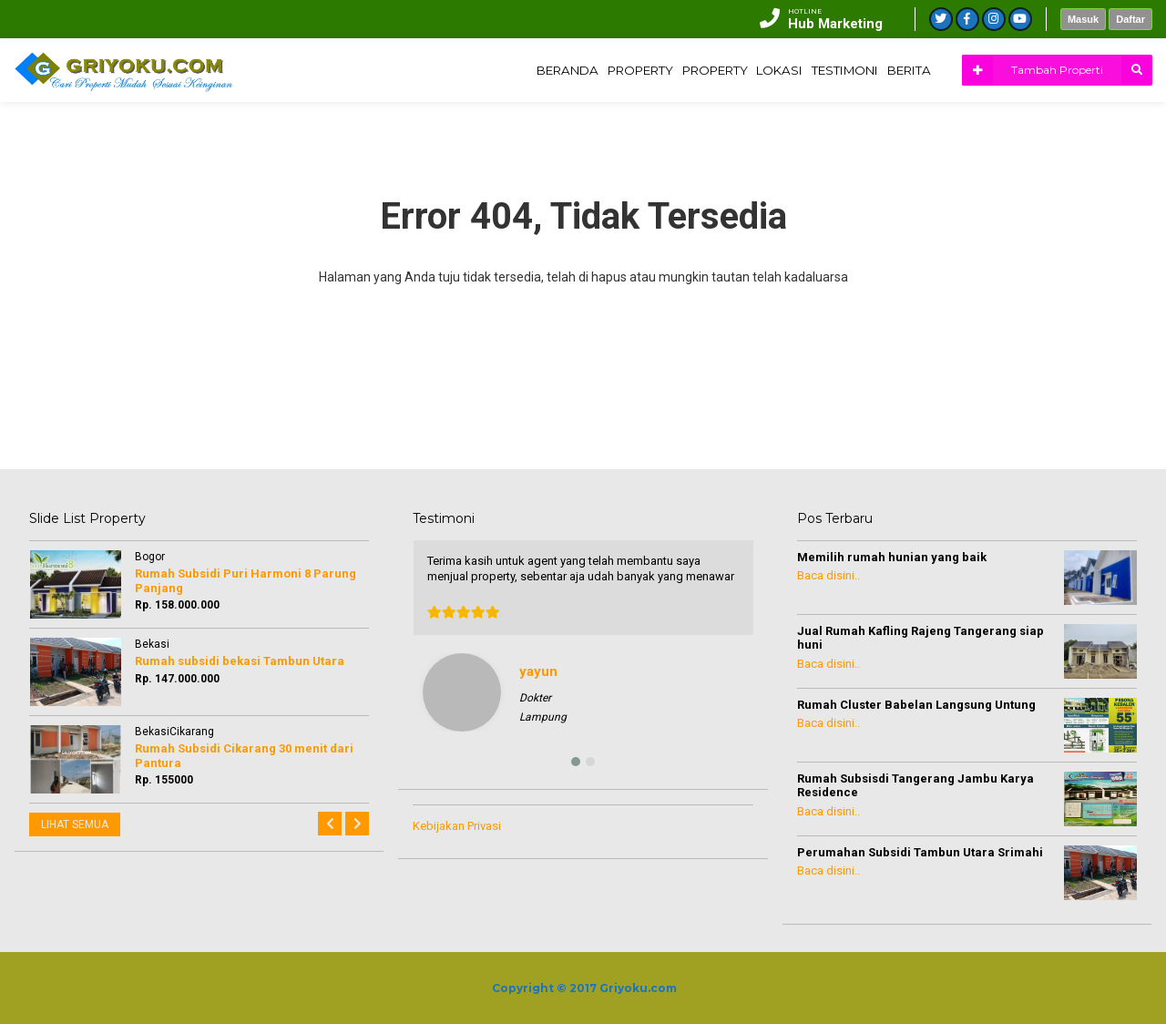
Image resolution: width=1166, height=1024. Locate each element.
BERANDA (498, 70)
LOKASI (749, 70)
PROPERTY (583, 70)
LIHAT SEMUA (74, 824)
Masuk (1083, 19)
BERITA (901, 70)
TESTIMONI (825, 70)
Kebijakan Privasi (457, 826)
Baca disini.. (828, 575)
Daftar (1130, 19)
